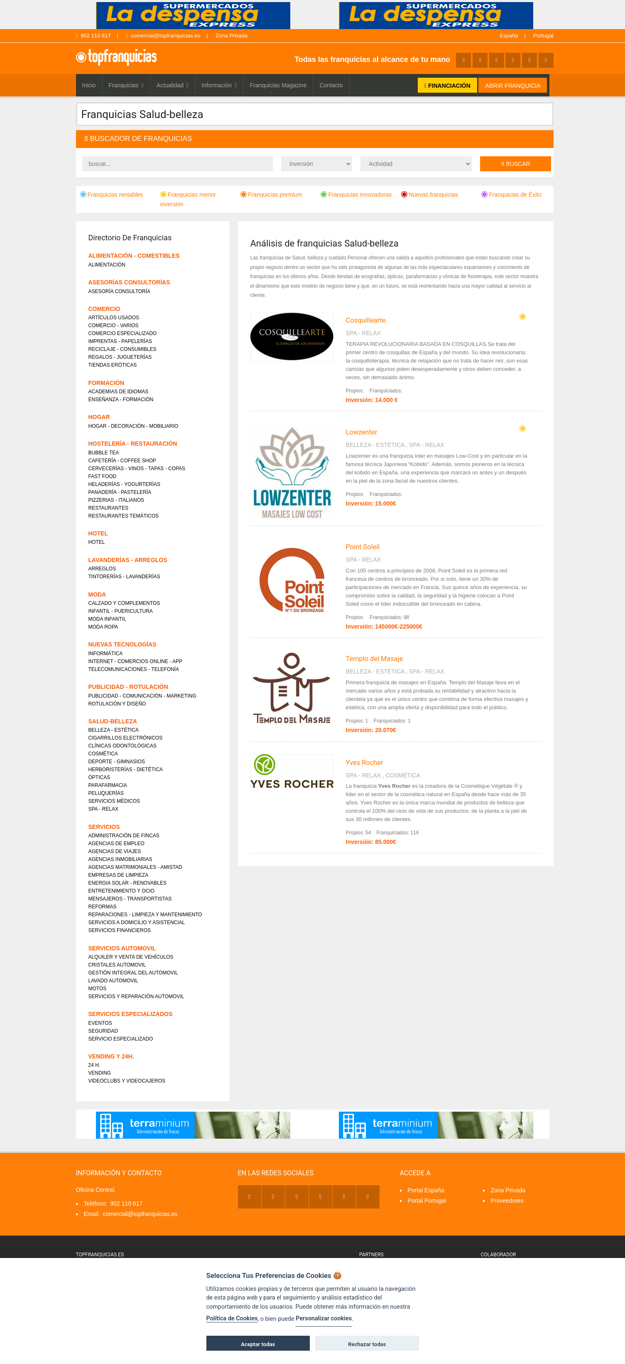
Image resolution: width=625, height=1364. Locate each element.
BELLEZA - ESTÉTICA (375, 445)
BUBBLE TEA (103, 453)
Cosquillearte (366, 320)
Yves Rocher (364, 763)
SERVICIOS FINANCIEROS (119, 930)
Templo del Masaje (374, 659)
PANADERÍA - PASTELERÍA (120, 492)
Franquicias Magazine (278, 85)
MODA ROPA (103, 627)
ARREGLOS (102, 569)
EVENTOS (100, 1023)
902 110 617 (93, 35)
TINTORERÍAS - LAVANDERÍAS (124, 577)
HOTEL (98, 533)
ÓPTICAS (99, 777)
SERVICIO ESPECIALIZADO (120, 1039)
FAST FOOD (102, 476)
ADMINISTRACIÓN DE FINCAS (123, 836)
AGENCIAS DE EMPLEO (116, 843)
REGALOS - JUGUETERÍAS (120, 357)
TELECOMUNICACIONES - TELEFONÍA (133, 669)
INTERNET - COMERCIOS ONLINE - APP (135, 661)
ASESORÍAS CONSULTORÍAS (129, 282)
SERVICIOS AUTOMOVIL (122, 948)
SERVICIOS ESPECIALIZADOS (130, 1014)
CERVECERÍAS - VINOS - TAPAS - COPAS (137, 468)
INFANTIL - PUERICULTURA (120, 611)
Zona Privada (232, 35)
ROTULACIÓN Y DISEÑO (117, 704)
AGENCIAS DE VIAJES (114, 851)
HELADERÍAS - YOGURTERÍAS (124, 484)
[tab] (315, 139)
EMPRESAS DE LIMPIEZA (118, 875)
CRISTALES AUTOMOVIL (117, 965)
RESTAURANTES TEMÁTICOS (123, 516)
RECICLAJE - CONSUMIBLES (122, 349)
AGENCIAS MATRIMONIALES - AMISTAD (135, 867)
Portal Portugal (427, 1200)
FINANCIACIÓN (447, 85)
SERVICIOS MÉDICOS (114, 801)
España (509, 35)
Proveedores (507, 1200)
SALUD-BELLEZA (112, 721)
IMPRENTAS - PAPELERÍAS (120, 341)
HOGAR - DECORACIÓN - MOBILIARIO (133, 426)
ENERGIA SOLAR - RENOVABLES (127, 883)
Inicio (89, 85)
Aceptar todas (258, 1344)
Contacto (331, 85)
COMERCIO (104, 309)
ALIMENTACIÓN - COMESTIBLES (134, 255)
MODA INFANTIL (107, 619)
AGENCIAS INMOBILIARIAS (120, 859)
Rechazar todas (367, 1344)
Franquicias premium (271, 194)
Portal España (426, 1190)
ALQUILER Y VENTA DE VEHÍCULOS (131, 957)
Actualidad (173, 85)
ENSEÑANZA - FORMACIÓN (121, 399)
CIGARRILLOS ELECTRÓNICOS (125, 738)
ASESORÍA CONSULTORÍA (119, 291)
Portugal (543, 35)
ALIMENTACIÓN (106, 265)
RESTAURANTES (108, 508)
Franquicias (126, 85)
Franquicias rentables (111, 194)
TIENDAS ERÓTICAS (112, 365)
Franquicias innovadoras (356, 194)
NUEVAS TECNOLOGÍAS (122, 644)
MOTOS (97, 989)
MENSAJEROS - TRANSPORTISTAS (130, 899)
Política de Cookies (232, 1318)
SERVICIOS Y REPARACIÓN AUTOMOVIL (136, 996)
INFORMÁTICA (105, 653)
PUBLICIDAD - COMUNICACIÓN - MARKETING (142, 696)
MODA (97, 594)
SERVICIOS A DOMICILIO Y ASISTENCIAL (136, 922)
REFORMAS (102, 907)
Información (219, 85)
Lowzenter (361, 432)
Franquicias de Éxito (511, 194)
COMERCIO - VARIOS (113, 325)
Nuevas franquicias (429, 194)
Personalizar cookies (324, 1318)
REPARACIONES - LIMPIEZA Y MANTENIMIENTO (145, 915)
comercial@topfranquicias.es (163, 35)
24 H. (94, 1065)
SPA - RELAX (363, 333)
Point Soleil (363, 547)
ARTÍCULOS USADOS (113, 318)
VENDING (99, 1073)
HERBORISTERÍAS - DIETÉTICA (125, 769)
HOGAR (99, 417)
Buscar (515, 163)
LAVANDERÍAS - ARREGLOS (127, 560)
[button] (314, 139)
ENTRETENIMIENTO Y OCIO (121, 891)
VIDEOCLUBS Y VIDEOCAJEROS (127, 1081)
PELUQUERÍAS (106, 793)
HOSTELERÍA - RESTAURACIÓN (132, 443)
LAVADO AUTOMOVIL (113, 981)
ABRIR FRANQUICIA (512, 85)
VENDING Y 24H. (111, 1056)
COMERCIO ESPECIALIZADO (122, 333)
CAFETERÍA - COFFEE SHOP (122, 461)
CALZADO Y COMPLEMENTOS (124, 603)
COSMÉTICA (403, 775)
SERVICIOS (104, 827)
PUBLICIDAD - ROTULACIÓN (128, 686)
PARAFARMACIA (107, 785)
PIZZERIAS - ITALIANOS (116, 500)
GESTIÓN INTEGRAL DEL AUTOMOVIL (133, 973)
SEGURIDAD (103, 1031)
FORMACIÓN (106, 383)
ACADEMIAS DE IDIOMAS (118, 392)
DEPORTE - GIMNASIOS (116, 762)
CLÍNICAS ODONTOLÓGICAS (122, 746)
